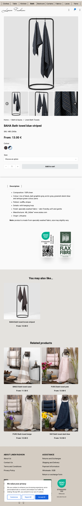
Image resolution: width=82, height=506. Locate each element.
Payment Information (50, 466)
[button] (74, 10)
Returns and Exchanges (51, 458)
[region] (27, 491)
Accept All (41, 497)
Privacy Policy (9, 470)
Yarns (76, 4)
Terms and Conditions (12, 466)
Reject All (28, 497)
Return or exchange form (52, 474)
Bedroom (41, 4)
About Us (7, 458)
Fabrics (58, 4)
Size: (6, 155)
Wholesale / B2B (48, 470)
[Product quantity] (12, 166)
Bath (32, 4)
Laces (67, 4)
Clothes (6, 4)
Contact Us (8, 462)
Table (15, 4)
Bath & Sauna (17, 120)
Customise (14, 497)
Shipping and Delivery (50, 462)
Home (6, 120)
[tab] (14, 186)
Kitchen (23, 4)
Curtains (49, 4)
